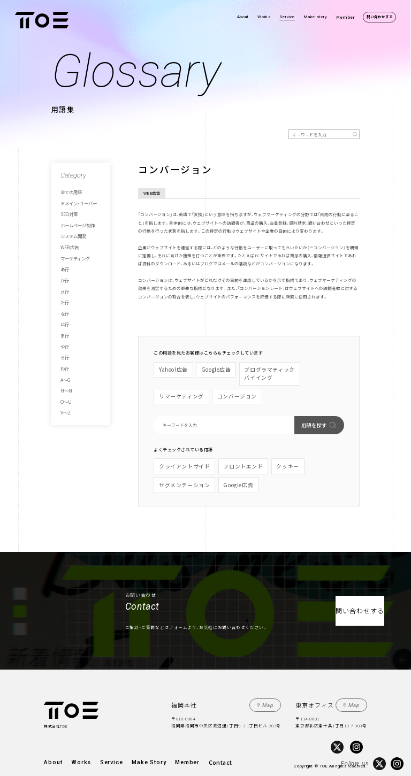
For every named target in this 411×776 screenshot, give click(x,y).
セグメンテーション (309, 456)
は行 (64, 303)
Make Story (123, 743)
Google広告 (207, 368)
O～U (64, 368)
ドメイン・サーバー (76, 200)
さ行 (64, 275)
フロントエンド (229, 456)
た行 (64, 284)
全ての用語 (69, 191)
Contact (178, 744)
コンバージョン (175, 390)
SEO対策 (67, 209)
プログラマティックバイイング (254, 371)
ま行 (64, 312)
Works (263, 16)
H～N (64, 359)
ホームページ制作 (75, 218)
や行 (64, 322)
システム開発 (71, 228)
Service (287, 16)
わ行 (64, 340)
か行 (64, 265)
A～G (64, 349)
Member (345, 17)
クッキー (267, 456)
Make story (316, 16)
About (243, 16)
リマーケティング (305, 368)
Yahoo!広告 (170, 368)
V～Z (64, 378)
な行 (64, 293)
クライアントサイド (179, 456)
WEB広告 (67, 237)
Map (271, 689)
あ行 (64, 256)
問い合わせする (380, 16)
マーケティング (73, 247)
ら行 (64, 331)
